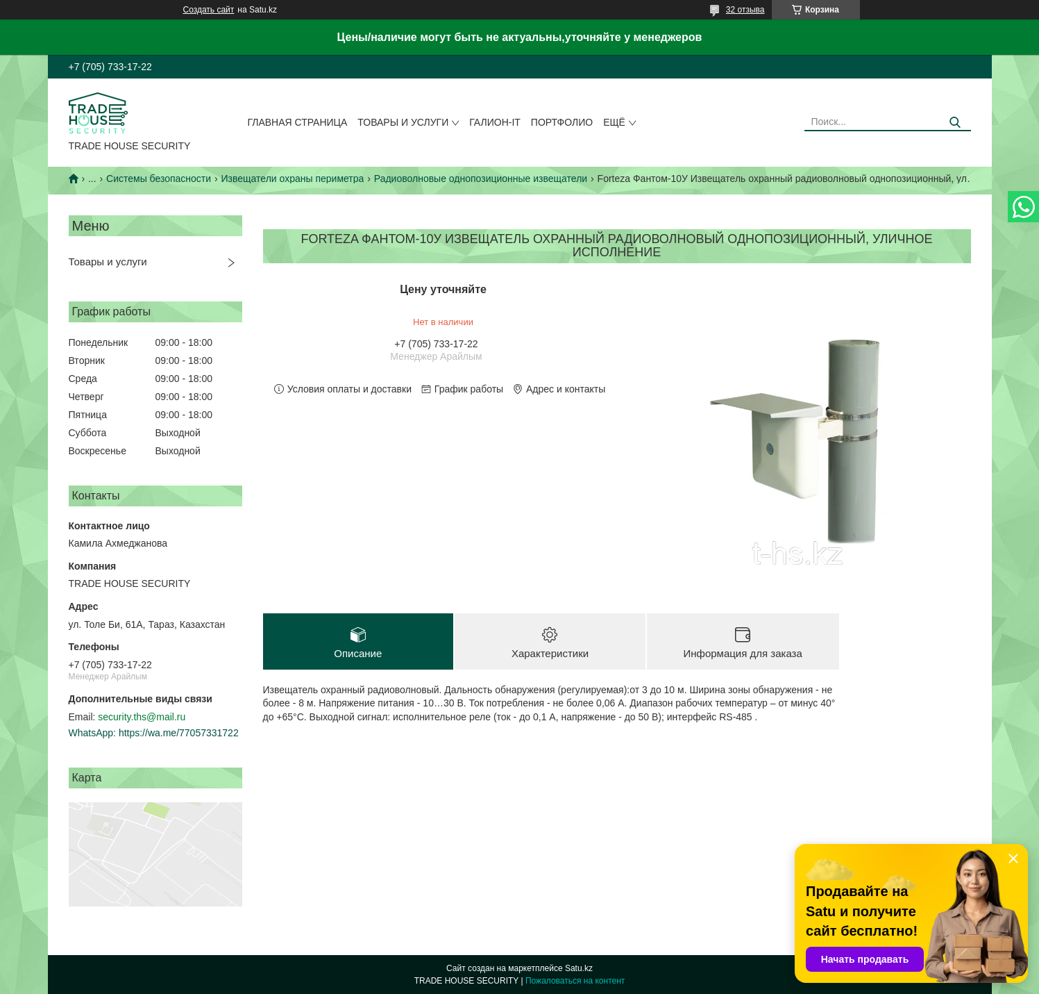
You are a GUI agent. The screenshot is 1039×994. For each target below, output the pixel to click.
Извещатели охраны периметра (292, 178)
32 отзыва (745, 10)
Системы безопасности (158, 178)
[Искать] (955, 122)
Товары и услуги (402, 122)
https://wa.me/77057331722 (179, 732)
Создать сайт (209, 10)
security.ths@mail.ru (141, 716)
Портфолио (562, 122)
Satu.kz (579, 968)
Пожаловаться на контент (575, 981)
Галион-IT (495, 122)
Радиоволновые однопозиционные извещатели (480, 178)
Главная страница (297, 122)
